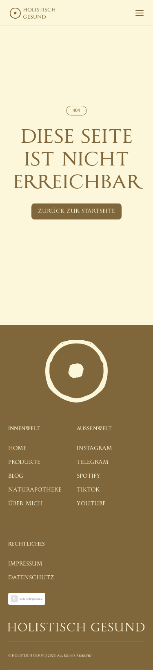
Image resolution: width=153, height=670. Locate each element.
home (17, 448)
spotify (88, 476)
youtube (91, 503)
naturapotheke (35, 490)
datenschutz (31, 577)
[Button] (76, 212)
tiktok (88, 490)
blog (15, 476)
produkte (24, 462)
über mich (25, 503)
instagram (94, 448)
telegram (93, 462)
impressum (25, 564)
